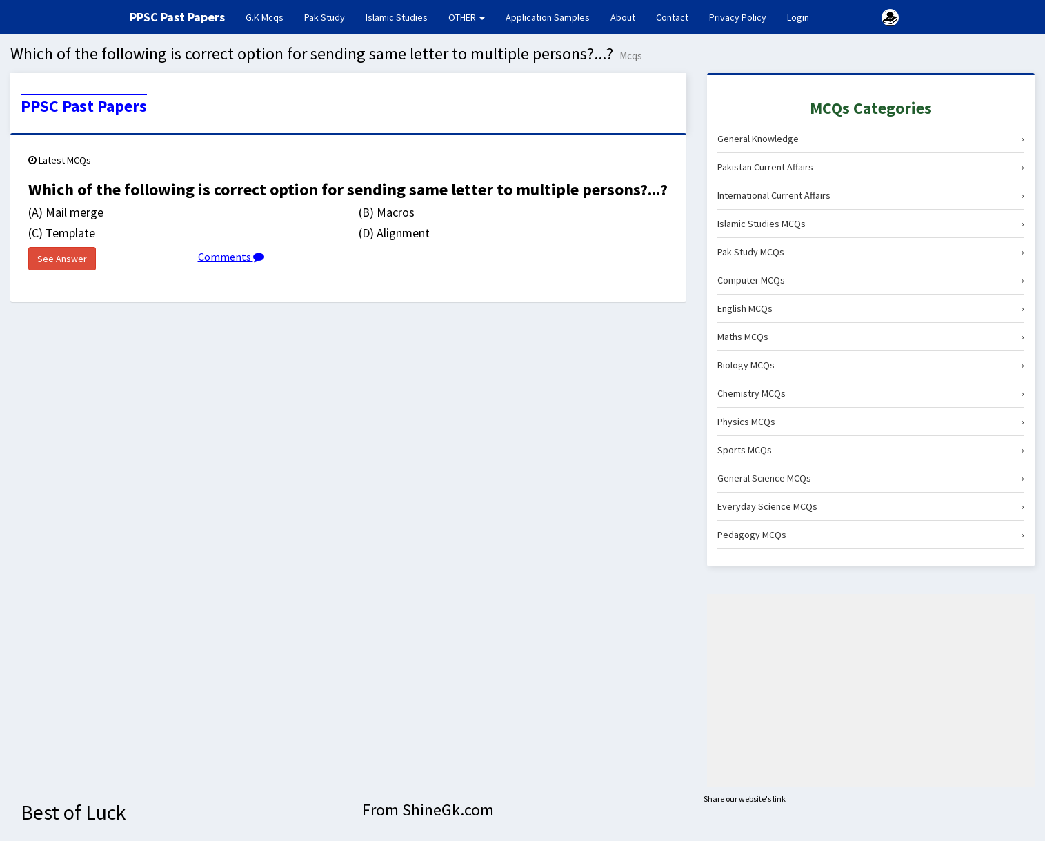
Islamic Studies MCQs (870, 223)
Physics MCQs (870, 421)
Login (798, 17)
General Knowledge (870, 139)
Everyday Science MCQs (870, 506)
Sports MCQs (870, 450)
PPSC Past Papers (84, 106)
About (622, 17)
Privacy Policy (737, 17)
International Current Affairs (870, 195)
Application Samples (548, 17)
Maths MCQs (870, 337)
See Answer (62, 259)
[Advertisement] (871, 690)
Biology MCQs (870, 365)
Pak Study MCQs (870, 252)
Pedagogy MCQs (870, 535)
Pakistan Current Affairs (870, 167)
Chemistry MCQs (870, 393)
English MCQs (870, 308)
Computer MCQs (870, 280)
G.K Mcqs (270, 16)
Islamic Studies (397, 17)
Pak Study (324, 17)
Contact (672, 17)
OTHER (466, 17)
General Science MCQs (870, 478)
